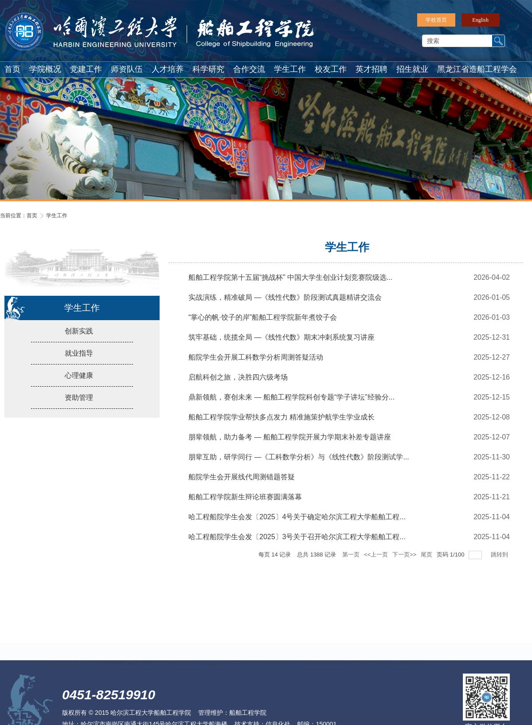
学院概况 (45, 69)
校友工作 (331, 69)
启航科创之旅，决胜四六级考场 (238, 381)
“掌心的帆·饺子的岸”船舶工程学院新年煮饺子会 (262, 321)
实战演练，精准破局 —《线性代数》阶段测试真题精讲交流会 (285, 302)
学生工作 (290, 69)
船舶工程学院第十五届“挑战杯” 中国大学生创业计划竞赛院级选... (290, 282)
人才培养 (168, 69)
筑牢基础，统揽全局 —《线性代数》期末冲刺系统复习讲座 (281, 341)
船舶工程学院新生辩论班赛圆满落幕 (245, 501)
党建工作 (86, 69)
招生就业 (412, 69)
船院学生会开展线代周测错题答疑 (241, 481)
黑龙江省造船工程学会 (477, 69)
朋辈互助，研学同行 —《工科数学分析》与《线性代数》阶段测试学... (298, 461)
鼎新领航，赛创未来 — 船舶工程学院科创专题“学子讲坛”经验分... (291, 401)
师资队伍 (127, 69)
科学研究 (208, 69)
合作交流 (249, 69)
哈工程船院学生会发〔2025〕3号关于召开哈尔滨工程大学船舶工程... (297, 541)
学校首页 (436, 20)
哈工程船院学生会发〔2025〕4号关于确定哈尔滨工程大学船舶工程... (297, 521)
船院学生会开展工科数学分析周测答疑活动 (255, 361)
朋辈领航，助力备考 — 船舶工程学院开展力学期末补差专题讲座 (289, 441)
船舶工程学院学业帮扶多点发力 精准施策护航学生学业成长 (281, 421)
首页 (12, 69)
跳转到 (500, 559)
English (480, 20)
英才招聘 (371, 69)
